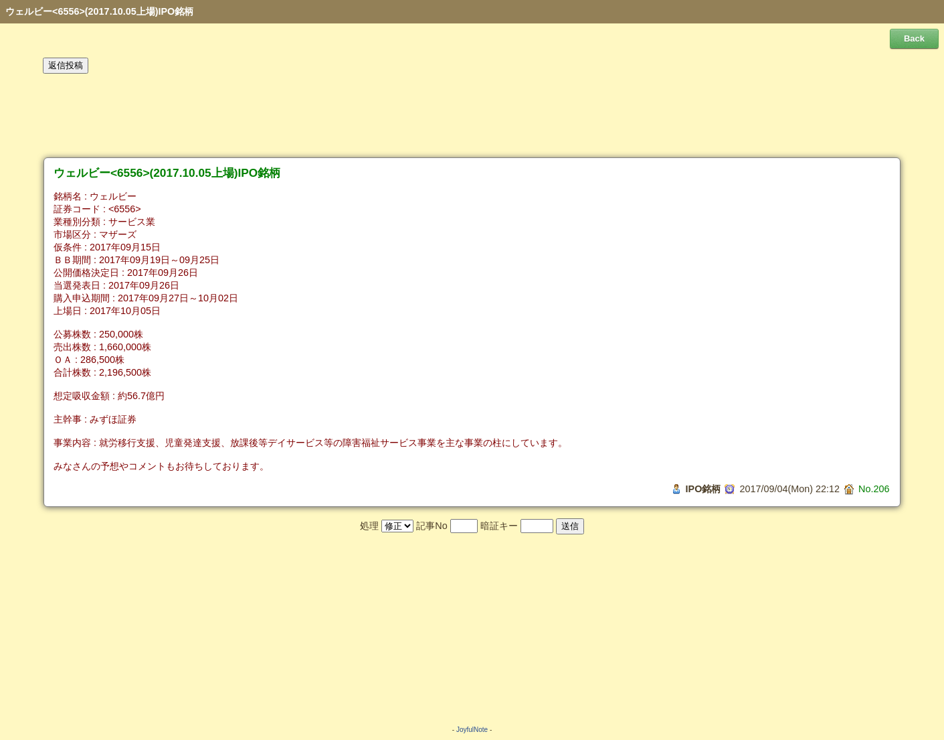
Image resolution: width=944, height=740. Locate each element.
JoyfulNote (472, 729)
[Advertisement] (472, 116)
